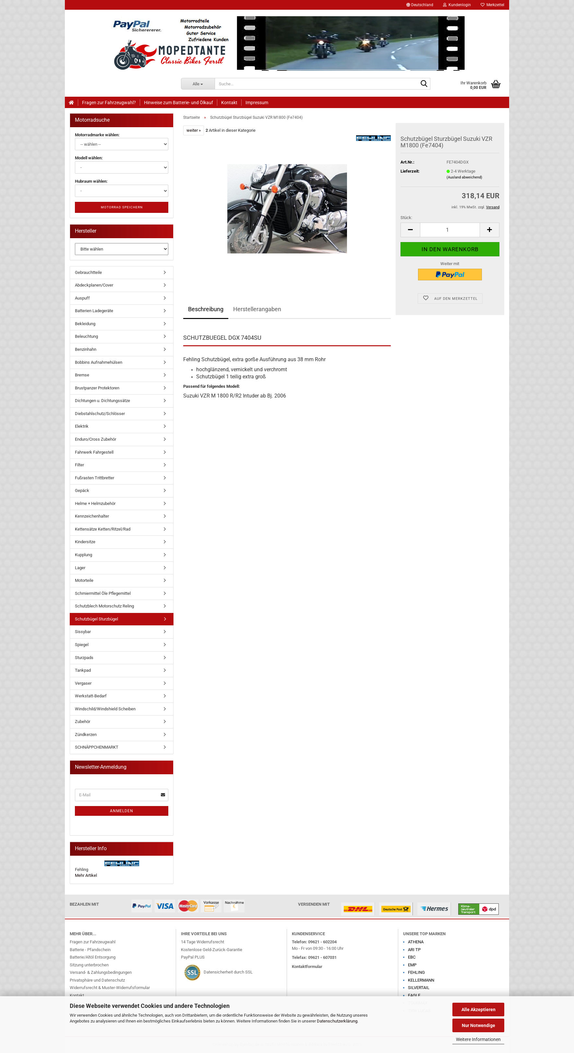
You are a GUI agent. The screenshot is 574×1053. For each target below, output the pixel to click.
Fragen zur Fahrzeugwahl (92, 941)
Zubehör (82, 721)
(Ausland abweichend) (464, 177)
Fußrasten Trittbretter (94, 477)
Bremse (82, 375)
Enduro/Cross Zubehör (95, 439)
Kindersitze (85, 541)
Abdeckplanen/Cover (94, 285)
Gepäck (82, 490)
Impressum (256, 102)
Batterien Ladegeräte (94, 310)
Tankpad (83, 670)
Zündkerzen (86, 734)
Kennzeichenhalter (92, 516)
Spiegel (82, 644)
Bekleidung (85, 323)
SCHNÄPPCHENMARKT (96, 747)
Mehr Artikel (86, 875)
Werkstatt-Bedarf (91, 695)
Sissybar (83, 631)
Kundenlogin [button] (457, 5)
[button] (419, 5)
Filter (79, 464)
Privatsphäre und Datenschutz (97, 980)
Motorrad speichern (122, 207)
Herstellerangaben (257, 309)
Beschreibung (205, 309)
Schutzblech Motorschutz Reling (104, 606)
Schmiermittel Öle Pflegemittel (103, 593)
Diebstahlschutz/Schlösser (100, 413)
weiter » (193, 130)
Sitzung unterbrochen (89, 964)
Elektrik (82, 426)
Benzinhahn (85, 349)
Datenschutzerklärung (337, 1021)
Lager (80, 567)
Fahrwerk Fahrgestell (94, 452)
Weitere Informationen (478, 1039)
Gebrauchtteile (88, 272)
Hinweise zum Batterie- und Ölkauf (178, 102)
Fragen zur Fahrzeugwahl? (109, 102)
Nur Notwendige (478, 1025)
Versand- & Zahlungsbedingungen (101, 972)
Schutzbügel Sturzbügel (96, 619)
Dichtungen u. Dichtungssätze (102, 400)
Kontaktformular (307, 966)
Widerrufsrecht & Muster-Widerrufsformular (110, 987)
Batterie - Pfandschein (90, 949)
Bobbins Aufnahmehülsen (98, 362)
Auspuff (82, 298)
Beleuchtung (86, 336)
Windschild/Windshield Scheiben (105, 708)
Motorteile (84, 580)
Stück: (406, 217)
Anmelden (121, 811)
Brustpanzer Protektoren (97, 388)
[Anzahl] (450, 230)
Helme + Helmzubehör (95, 503)
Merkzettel (492, 5)
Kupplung (83, 554)
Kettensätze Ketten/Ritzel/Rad (102, 529)
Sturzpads (84, 657)
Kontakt (229, 102)
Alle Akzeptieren (478, 1009)
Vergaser (83, 683)
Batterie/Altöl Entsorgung (92, 957)
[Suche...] (198, 84)
